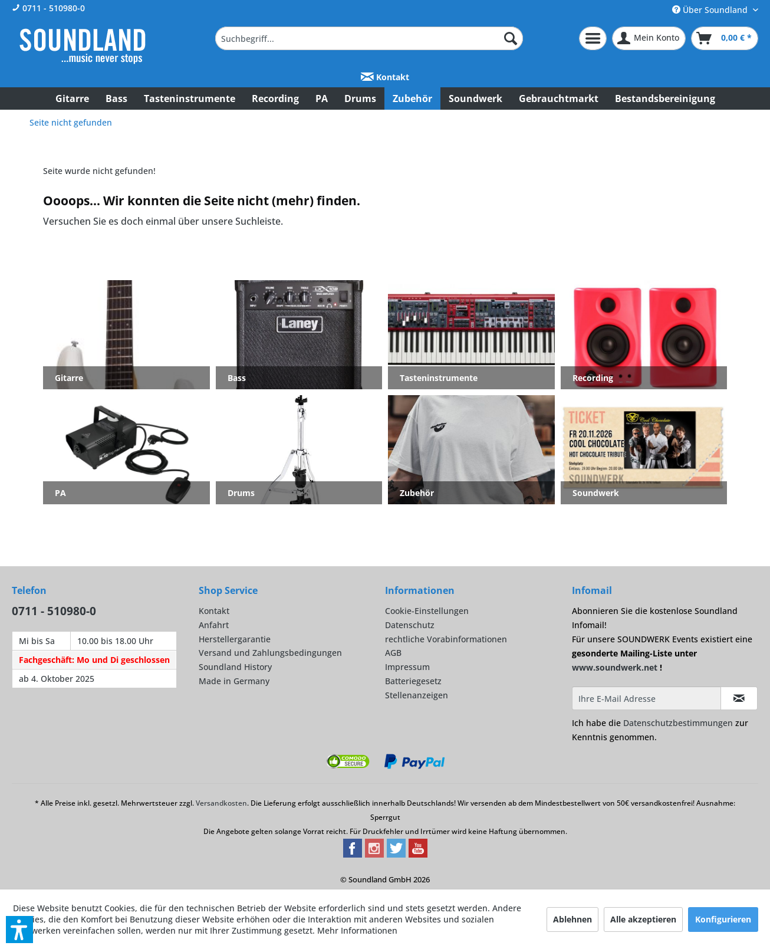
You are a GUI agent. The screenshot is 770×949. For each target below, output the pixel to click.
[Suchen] (510, 38)
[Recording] (275, 98)
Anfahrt (214, 625)
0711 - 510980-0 (48, 8)
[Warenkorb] (724, 38)
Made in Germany (234, 681)
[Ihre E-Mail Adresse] (646, 698)
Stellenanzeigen (416, 695)
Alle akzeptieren (643, 919)
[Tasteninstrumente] (189, 98)
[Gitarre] (72, 98)
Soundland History (235, 666)
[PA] (321, 98)
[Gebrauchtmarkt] (559, 98)
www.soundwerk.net (614, 667)
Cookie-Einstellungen (427, 610)
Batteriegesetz (413, 681)
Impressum (407, 666)
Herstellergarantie (235, 639)
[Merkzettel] (593, 38)
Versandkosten (221, 803)
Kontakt (385, 77)
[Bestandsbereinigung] (665, 98)
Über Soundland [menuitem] (711, 9)
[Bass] (116, 98)
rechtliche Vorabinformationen (446, 639)
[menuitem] (369, 38)
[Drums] (360, 98)
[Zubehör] (412, 98)
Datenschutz (410, 625)
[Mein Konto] (649, 38)
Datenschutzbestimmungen (678, 722)
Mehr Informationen (357, 930)
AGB (393, 652)
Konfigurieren (723, 919)
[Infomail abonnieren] (739, 698)
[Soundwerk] (475, 98)
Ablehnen (572, 919)
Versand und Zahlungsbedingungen (270, 652)
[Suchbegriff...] (369, 38)
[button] (19, 929)
